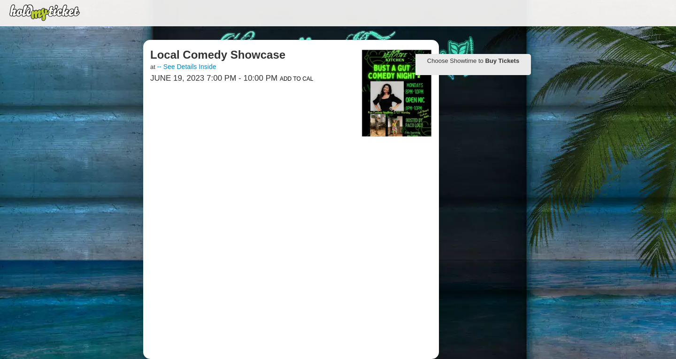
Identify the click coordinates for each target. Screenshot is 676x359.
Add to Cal (297, 79)
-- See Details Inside (186, 66)
